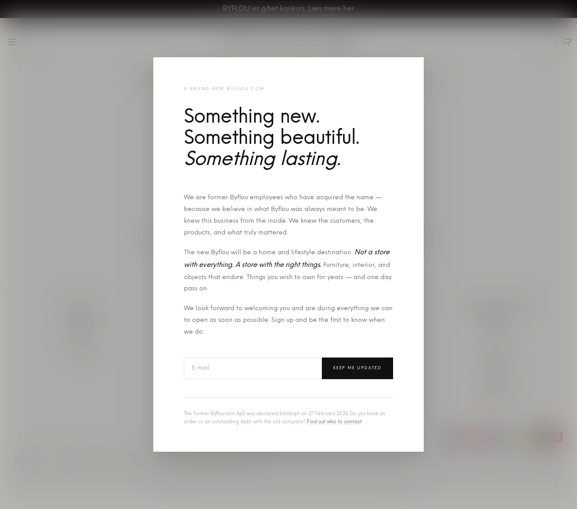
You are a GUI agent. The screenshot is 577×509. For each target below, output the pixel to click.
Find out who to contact (334, 422)
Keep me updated (357, 368)
